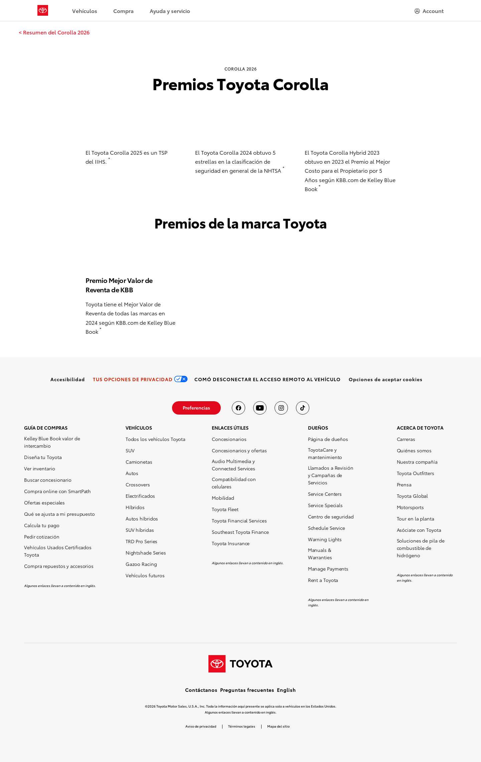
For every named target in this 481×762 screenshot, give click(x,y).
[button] (386, 379)
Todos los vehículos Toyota (155, 439)
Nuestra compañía (417, 461)
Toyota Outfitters (415, 473)
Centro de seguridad (331, 516)
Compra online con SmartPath (57, 491)
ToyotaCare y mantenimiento (325, 453)
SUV (130, 450)
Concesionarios (229, 439)
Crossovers (138, 484)
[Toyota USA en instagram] (281, 408)
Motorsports (410, 507)
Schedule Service (326, 527)
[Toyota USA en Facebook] (238, 408)
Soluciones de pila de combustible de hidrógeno (421, 548)
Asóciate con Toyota (419, 529)
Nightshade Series (146, 552)
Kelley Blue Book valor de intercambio (52, 442)
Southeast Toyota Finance (240, 531)
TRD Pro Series (142, 541)
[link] (54, 32)
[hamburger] (429, 10)
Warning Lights (325, 539)
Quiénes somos (414, 450)
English (286, 690)
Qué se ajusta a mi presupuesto (59, 513)
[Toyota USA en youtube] (260, 408)
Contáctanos (201, 690)
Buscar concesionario (47, 479)
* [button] (109, 159)
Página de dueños (328, 439)
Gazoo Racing (141, 564)
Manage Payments (328, 568)
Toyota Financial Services (239, 520)
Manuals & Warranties (320, 554)
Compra (123, 10)
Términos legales (241, 726)
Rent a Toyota (323, 580)
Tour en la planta (415, 518)
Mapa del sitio (278, 726)
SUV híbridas (140, 529)
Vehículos (84, 10)
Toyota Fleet (225, 509)
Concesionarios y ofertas (239, 450)
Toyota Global (412, 495)
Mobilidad (223, 497)
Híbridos (135, 507)
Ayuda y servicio (170, 10)
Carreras (406, 439)
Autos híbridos (142, 518)
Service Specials (325, 505)
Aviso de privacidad (200, 726)
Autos (132, 473)
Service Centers (325, 493)
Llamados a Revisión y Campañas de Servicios (330, 475)
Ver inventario (39, 468)
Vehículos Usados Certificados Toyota (58, 551)
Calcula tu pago (41, 525)
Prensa (404, 484)
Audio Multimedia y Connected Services (233, 465)
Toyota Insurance (231, 543)
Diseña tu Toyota (42, 457)
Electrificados (140, 495)
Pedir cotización (41, 536)
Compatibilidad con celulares (234, 483)
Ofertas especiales (44, 502)
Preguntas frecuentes (247, 690)
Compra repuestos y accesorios (59, 566)
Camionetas (139, 461)
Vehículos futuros (145, 575)
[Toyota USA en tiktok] (302, 408)
